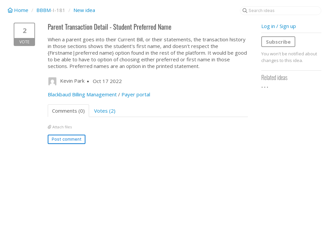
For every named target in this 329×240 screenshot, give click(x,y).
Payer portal (135, 94)
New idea (84, 10)
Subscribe (278, 41)
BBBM (43, 10)
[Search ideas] (280, 10)
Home (19, 10)
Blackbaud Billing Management (82, 94)
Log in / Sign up (278, 26)
